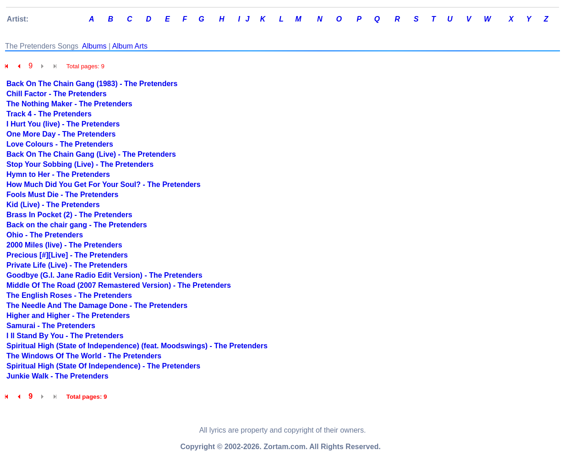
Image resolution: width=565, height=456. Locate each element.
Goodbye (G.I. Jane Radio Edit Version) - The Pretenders (104, 275)
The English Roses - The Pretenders (69, 295)
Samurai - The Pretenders (50, 326)
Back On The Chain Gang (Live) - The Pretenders (91, 154)
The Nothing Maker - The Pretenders (69, 104)
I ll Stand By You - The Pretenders (64, 336)
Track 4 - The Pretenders (49, 114)
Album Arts (130, 46)
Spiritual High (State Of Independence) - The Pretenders (103, 366)
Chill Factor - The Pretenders (56, 94)
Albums (94, 46)
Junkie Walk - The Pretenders (57, 376)
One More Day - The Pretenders (60, 134)
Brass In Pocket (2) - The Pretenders (69, 215)
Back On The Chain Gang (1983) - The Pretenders (91, 84)
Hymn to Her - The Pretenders (58, 174)
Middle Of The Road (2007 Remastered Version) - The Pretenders (118, 285)
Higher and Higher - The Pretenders (68, 315)
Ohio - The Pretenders (44, 235)
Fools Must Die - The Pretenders (62, 194)
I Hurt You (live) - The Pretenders (63, 124)
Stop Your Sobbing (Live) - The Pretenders (80, 164)
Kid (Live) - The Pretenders (53, 205)
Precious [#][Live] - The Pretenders (67, 255)
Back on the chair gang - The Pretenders (76, 225)
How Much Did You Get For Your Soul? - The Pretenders (103, 184)
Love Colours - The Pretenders (59, 144)
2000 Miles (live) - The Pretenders (64, 245)
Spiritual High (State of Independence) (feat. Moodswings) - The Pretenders (137, 346)
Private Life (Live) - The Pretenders (66, 265)
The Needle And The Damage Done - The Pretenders (96, 305)
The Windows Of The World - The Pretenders (83, 356)
